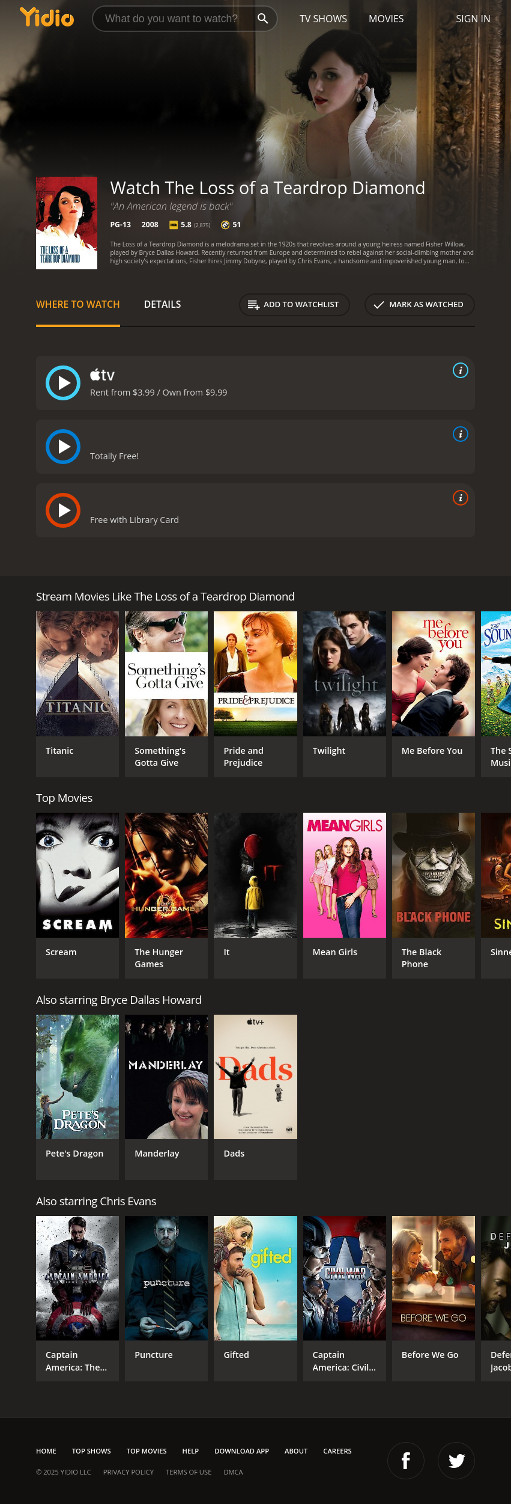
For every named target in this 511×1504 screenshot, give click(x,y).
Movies (386, 18)
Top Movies (147, 1450)
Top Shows (91, 1450)
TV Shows (323, 18)
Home (46, 1450)
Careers (337, 1450)
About (296, 1450)
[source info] (458, 370)
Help (191, 1450)
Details (162, 304)
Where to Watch (78, 304)
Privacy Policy (128, 1471)
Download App (241, 1450)
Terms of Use (188, 1471)
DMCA (233, 1471)
